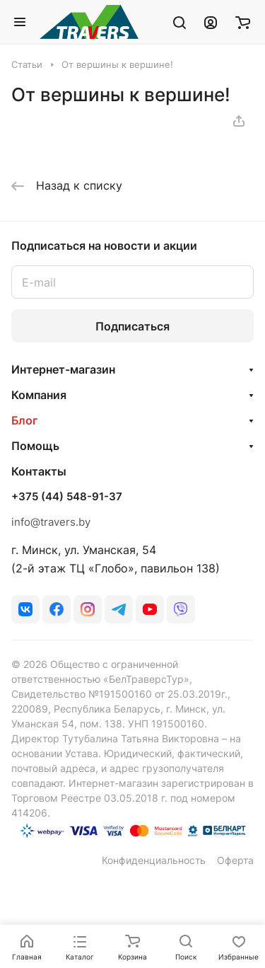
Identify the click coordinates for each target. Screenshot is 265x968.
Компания (38, 395)
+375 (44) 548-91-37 (66, 496)
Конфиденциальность (154, 860)
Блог (24, 420)
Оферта (235, 860)
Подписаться (132, 326)
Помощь (35, 446)
